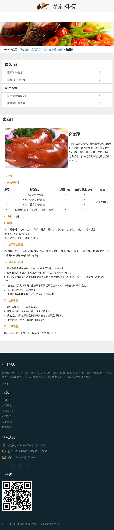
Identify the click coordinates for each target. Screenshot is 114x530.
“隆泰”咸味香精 (15, 72)
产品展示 (7, 406)
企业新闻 (7, 422)
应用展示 (36, 49)
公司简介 (7, 400)
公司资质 (7, 416)
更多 (5, 384)
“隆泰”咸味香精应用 (53, 49)
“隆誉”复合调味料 (16, 79)
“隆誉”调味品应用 (16, 103)
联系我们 (7, 427)
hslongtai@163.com (25, 457)
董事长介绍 (8, 411)
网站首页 (24, 49)
